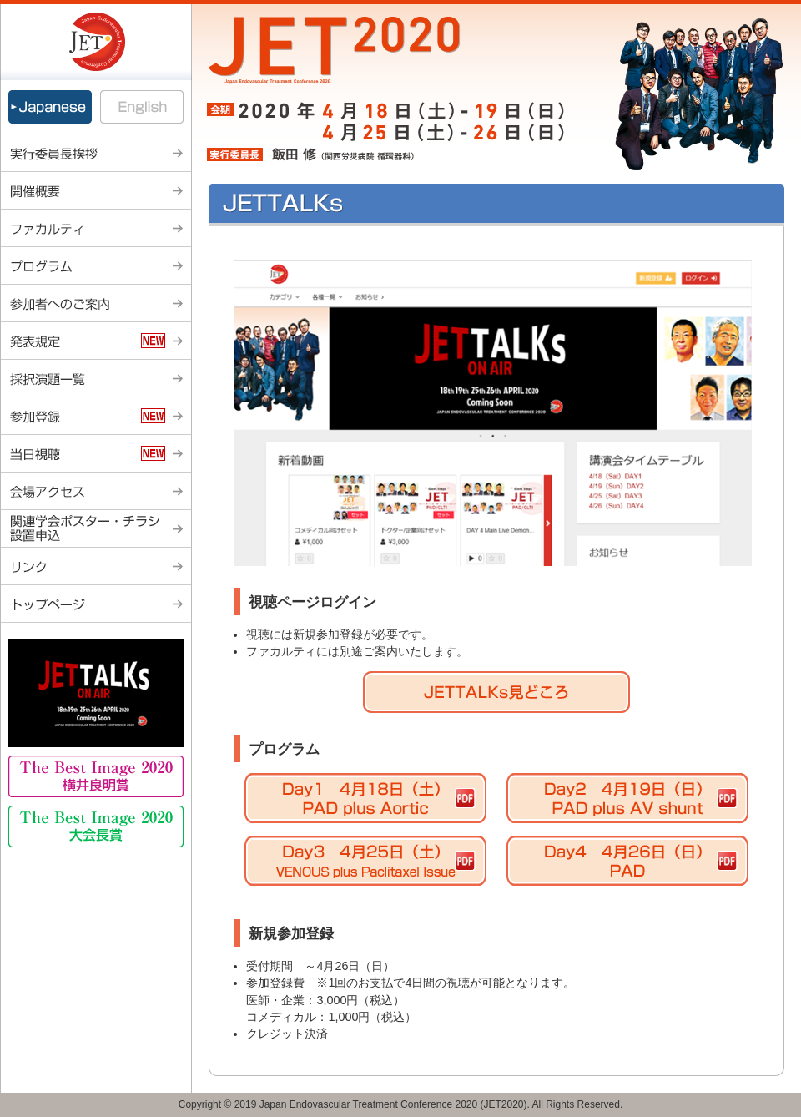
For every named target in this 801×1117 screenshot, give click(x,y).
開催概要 (96, 191)
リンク (96, 566)
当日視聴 (96, 454)
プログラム (96, 266)
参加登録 (96, 416)
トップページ (96, 604)
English (144, 107)
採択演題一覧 (96, 378)
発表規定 (96, 341)
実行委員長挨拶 (96, 153)
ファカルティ (96, 228)
